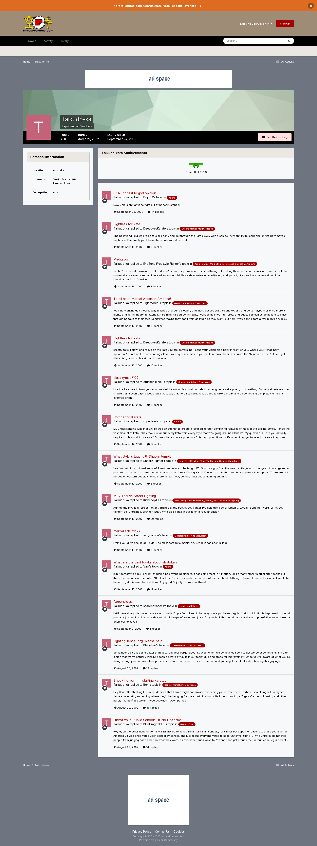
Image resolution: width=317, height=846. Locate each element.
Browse (31, 41)
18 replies (155, 550)
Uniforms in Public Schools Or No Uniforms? (148, 720)
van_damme (151, 535)
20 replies (155, 518)
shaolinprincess (153, 606)
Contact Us (162, 831)
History (64, 41)
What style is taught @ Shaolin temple (142, 456)
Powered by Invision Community (158, 840)
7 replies (154, 286)
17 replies (155, 444)
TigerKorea (150, 303)
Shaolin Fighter (153, 460)
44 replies (156, 211)
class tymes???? (125, 378)
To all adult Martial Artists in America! (142, 299)
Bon (146, 684)
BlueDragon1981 (154, 724)
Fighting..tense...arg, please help (137, 641)
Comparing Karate (127, 417)
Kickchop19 (151, 500)
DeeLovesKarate (154, 228)
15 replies (155, 247)
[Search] (243, 41)
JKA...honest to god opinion (134, 193)
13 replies (155, 404)
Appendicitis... (123, 601)
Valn (146, 566)
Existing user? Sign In (256, 23)
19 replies (155, 325)
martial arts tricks (126, 531)
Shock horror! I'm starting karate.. (139, 680)
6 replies (154, 483)
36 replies (151, 707)
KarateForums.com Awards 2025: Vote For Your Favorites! (155, 5)
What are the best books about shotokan (145, 562)
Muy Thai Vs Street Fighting (134, 496)
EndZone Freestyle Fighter (161, 263)
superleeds (150, 421)
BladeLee (149, 645)
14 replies (150, 747)
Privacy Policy (141, 831)
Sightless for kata (126, 224)
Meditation (121, 259)
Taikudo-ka (121, 197)
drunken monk (153, 382)
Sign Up (285, 23)
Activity (48, 41)
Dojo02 (148, 197)
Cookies (179, 831)
